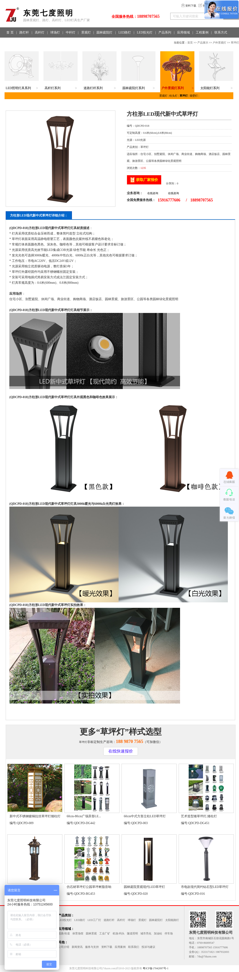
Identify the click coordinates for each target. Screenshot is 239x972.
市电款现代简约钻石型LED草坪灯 (205, 887)
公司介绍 (63, 947)
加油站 (158, 933)
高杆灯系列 (53, 88)
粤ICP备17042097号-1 (155, 968)
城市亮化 (145, 933)
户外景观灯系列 (172, 88)
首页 (190, 42)
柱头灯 (173, 95)
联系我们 (133, 947)
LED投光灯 (145, 32)
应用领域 (183, 32)
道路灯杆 (109, 920)
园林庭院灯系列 (133, 88)
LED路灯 (124, 32)
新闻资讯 (77, 947)
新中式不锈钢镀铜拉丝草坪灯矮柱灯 (35, 816)
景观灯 (86, 32)
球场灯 (55, 32)
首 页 (10, 32)
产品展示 (202, 42)
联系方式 (220, 32)
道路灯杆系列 (93, 88)
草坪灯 (235, 42)
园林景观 (91, 933)
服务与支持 (92, 947)
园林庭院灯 (104, 32)
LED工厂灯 (94, 920)
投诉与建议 (148, 947)
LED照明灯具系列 (18, 88)
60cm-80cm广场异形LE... (84, 816)
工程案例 (202, 32)
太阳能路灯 (172, 920)
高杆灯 (39, 32)
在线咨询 (152, 193)
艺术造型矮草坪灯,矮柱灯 (199, 816)
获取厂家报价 (147, 180)
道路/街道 (64, 933)
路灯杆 (24, 32)
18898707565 (148, 16)
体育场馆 (77, 933)
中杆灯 (70, 32)
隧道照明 (132, 933)
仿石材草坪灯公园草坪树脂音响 (89, 887)
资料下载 (188, 5)
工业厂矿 (104, 933)
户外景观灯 (219, 42)
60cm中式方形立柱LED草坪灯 (145, 816)
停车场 (169, 933)
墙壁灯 (194, 95)
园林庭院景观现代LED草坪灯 (144, 887)
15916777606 (169, 200)
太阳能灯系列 (209, 88)
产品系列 (164, 32)
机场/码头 (118, 933)
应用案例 (120, 947)
